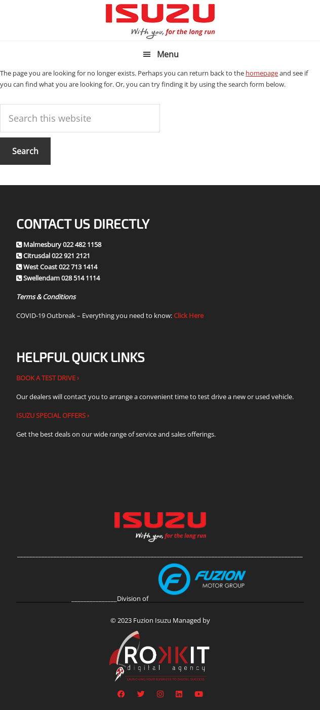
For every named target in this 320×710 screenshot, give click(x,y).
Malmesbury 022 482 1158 (62, 244)
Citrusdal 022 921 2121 (56, 255)
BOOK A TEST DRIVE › (47, 377)
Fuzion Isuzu (160, 20)
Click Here (189, 315)
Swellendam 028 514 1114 (61, 277)
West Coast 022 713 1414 (60, 266)
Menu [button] (168, 54)
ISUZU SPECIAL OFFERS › (52, 415)
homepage (262, 73)
